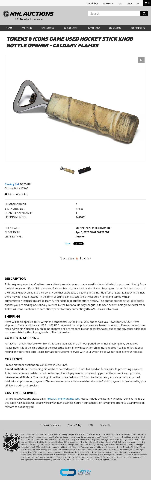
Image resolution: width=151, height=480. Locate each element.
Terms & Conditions (50, 424)
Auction (80, 236)
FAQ (120, 3)
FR (138, 3)
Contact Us (105, 424)
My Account (108, 3)
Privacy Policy (74, 424)
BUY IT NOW (94, 27)
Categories (47, 27)
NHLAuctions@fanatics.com (63, 398)
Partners (26, 27)
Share (68, 243)
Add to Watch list (16, 194)
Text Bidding (138, 27)
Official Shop (92, 3)
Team (9, 27)
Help (129, 3)
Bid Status (115, 27)
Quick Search (70, 27)
